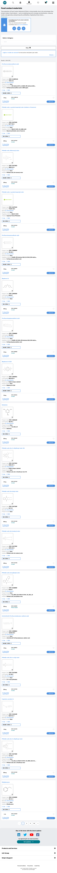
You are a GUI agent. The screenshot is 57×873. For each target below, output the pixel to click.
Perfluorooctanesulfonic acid (10, 64)
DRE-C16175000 (13, 672)
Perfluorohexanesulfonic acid (10, 235)
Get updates (27, 842)
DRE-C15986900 (13, 250)
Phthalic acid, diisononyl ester (10, 150)
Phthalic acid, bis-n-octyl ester (10, 657)
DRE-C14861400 (13, 420)
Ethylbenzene (6, 782)
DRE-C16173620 (13, 165)
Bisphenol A (5, 278)
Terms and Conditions (21, 865)
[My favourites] (38, 3)
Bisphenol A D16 (7, 361)
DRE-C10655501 (13, 376)
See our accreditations (22, 24)
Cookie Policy (37, 865)
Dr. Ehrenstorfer (9, 82)
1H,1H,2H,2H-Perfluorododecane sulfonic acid (15, 616)
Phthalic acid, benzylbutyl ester (11, 572)
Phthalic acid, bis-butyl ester (10, 491)
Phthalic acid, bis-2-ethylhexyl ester (12, 739)
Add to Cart (51, 101)
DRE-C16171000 (13, 506)
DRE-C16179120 (13, 207)
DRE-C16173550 (13, 546)
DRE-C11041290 (13, 714)
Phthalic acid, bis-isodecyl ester (11, 531)
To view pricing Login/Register (5, 102)
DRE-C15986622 (13, 631)
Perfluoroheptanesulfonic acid (11, 318)
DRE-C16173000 (13, 754)
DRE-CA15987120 (13, 79)
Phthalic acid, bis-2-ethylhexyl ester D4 (13, 448)
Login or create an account (10, 52)
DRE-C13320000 (13, 797)
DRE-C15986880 (13, 333)
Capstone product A (8, 699)
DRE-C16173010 (13, 463)
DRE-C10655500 (13, 293)
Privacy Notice (30, 865)
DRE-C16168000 (13, 588)
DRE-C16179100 (13, 122)
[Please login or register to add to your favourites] (53, 98)
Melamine (4, 405)
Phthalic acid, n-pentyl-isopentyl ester (13, 192)
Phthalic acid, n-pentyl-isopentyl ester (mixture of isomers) (19, 107)
